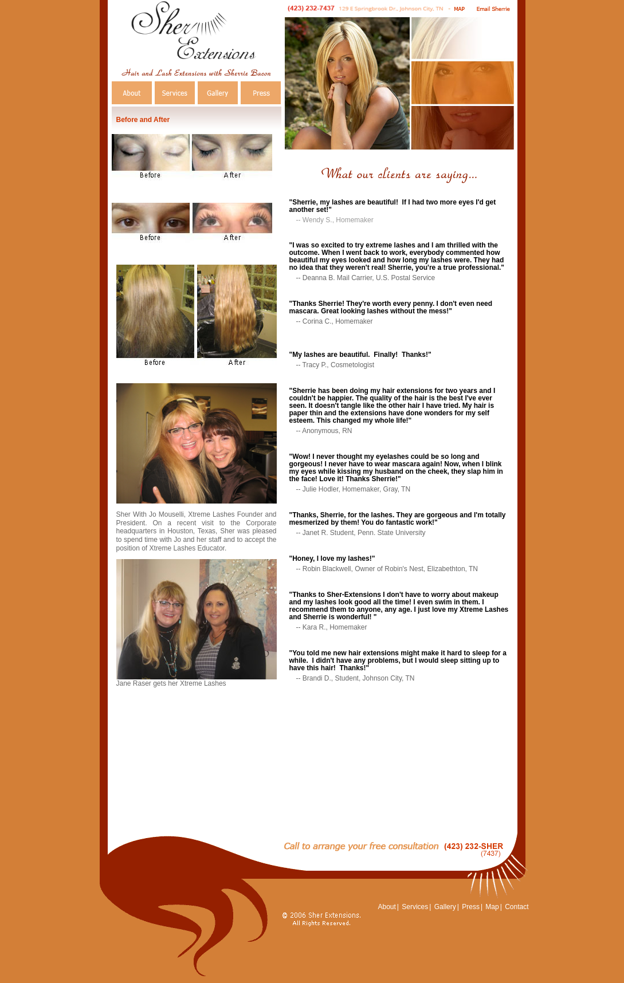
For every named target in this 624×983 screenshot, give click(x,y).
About (386, 907)
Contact (516, 907)
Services (415, 907)
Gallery (445, 907)
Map (492, 907)
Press (471, 907)
